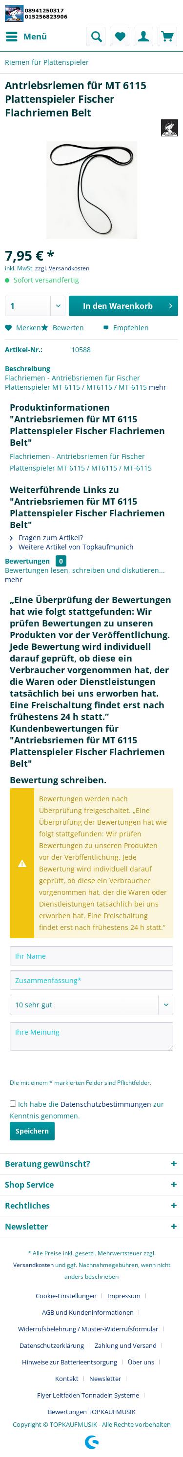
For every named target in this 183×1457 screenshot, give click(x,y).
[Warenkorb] (167, 36)
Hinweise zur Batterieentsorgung (69, 1362)
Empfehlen (126, 327)
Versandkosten (33, 1265)
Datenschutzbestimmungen (106, 1104)
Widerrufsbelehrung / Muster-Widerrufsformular (88, 1329)
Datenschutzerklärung (52, 1345)
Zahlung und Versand (126, 1345)
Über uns (141, 1362)
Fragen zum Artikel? (46, 537)
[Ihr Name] (91, 955)
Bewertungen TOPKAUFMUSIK (92, 1411)
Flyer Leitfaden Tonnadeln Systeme (88, 1395)
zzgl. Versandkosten (62, 268)
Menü (26, 35)
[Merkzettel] (119, 36)
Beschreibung (27, 368)
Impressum (124, 1295)
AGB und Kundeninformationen (88, 1312)
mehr (157, 387)
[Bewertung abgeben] (91, 1005)
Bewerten (63, 327)
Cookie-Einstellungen (66, 1295)
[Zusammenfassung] (91, 980)
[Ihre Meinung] (91, 1036)
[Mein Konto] (143, 36)
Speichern (32, 1130)
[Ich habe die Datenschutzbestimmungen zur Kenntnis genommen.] (13, 1103)
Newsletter (105, 1378)
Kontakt (67, 1378)
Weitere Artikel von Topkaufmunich (72, 546)
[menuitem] (26, 36)
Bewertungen (27, 561)
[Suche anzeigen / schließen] (95, 36)
